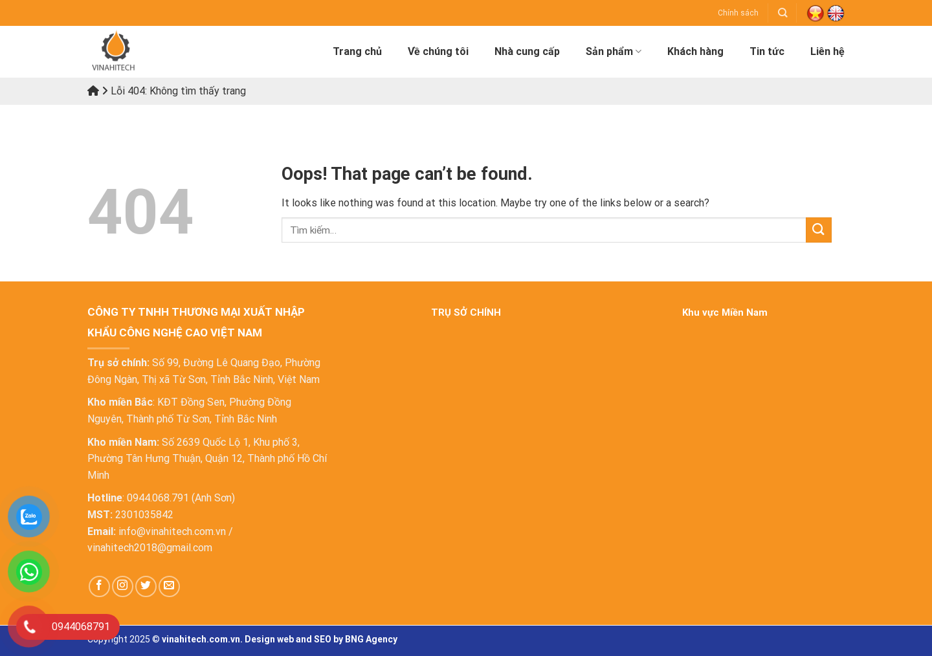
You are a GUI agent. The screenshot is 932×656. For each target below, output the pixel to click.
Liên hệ (827, 51)
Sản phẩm (613, 51)
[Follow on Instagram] (122, 586)
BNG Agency (371, 639)
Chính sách (738, 12)
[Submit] (819, 230)
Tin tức (766, 51)
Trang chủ (357, 51)
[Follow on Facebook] (99, 586)
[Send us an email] (169, 586)
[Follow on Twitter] (146, 586)
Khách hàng (695, 51)
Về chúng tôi (438, 51)
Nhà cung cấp (527, 51)
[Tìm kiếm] (782, 12)
